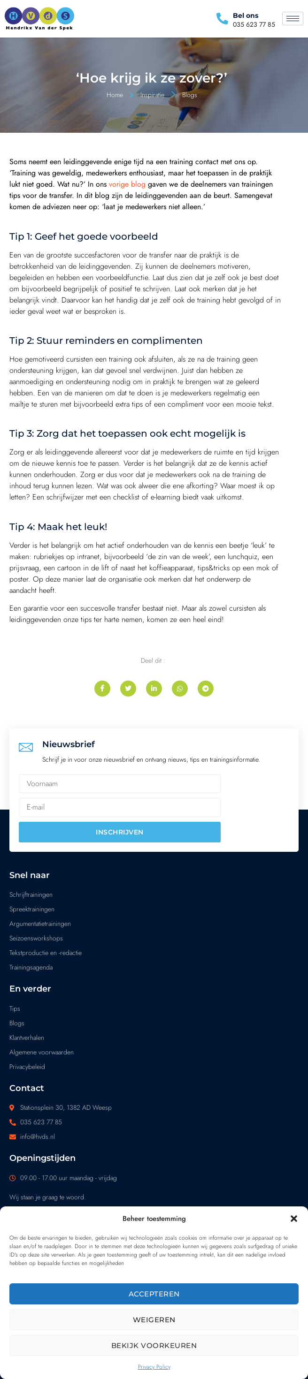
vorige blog (127, 184)
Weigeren (154, 1319)
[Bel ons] (222, 18)
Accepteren (154, 1293)
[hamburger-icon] (292, 18)
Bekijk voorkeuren (154, 1345)
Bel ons (245, 15)
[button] (294, 1218)
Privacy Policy (154, 1367)
